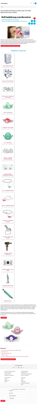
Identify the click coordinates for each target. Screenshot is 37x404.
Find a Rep (4, 317)
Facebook (13, 367)
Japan (22, 380)
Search (31, 3)
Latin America (23, 381)
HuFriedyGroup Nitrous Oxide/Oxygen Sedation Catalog (11, 350)
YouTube (18, 367)
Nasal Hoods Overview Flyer (6, 353)
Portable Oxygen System (8, 285)
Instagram (23, 367)
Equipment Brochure (5, 351)
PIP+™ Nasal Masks (8, 142)
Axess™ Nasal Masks (8, 112)
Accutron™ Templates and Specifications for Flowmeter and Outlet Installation (14, 356)
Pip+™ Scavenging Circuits (7, 190)
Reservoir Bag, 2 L (8, 300)
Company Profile (7, 377)
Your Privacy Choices (8, 372)
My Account (33, 3)
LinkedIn (21, 367)
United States (23, 377)
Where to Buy (7, 380)
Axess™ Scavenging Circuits (8, 205)
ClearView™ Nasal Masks (8, 127)
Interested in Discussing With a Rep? (8, 359)
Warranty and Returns (24, 371)
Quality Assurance (24, 372)
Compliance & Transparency (9, 375)
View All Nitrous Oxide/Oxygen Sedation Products (10, 45)
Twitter (16, 367)
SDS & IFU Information (25, 375)
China (22, 384)
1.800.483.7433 (19, 365)
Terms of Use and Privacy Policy (10, 371)
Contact (6, 381)
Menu (36, 3)
